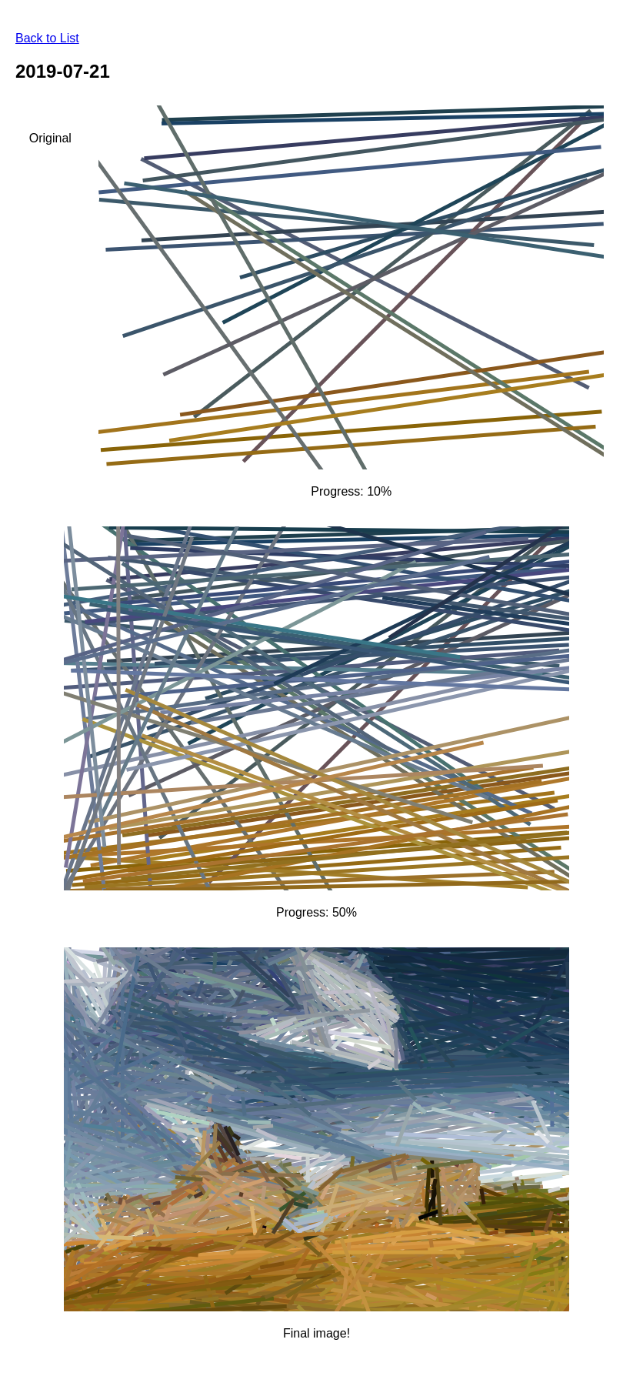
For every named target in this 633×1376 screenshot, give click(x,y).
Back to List (47, 38)
